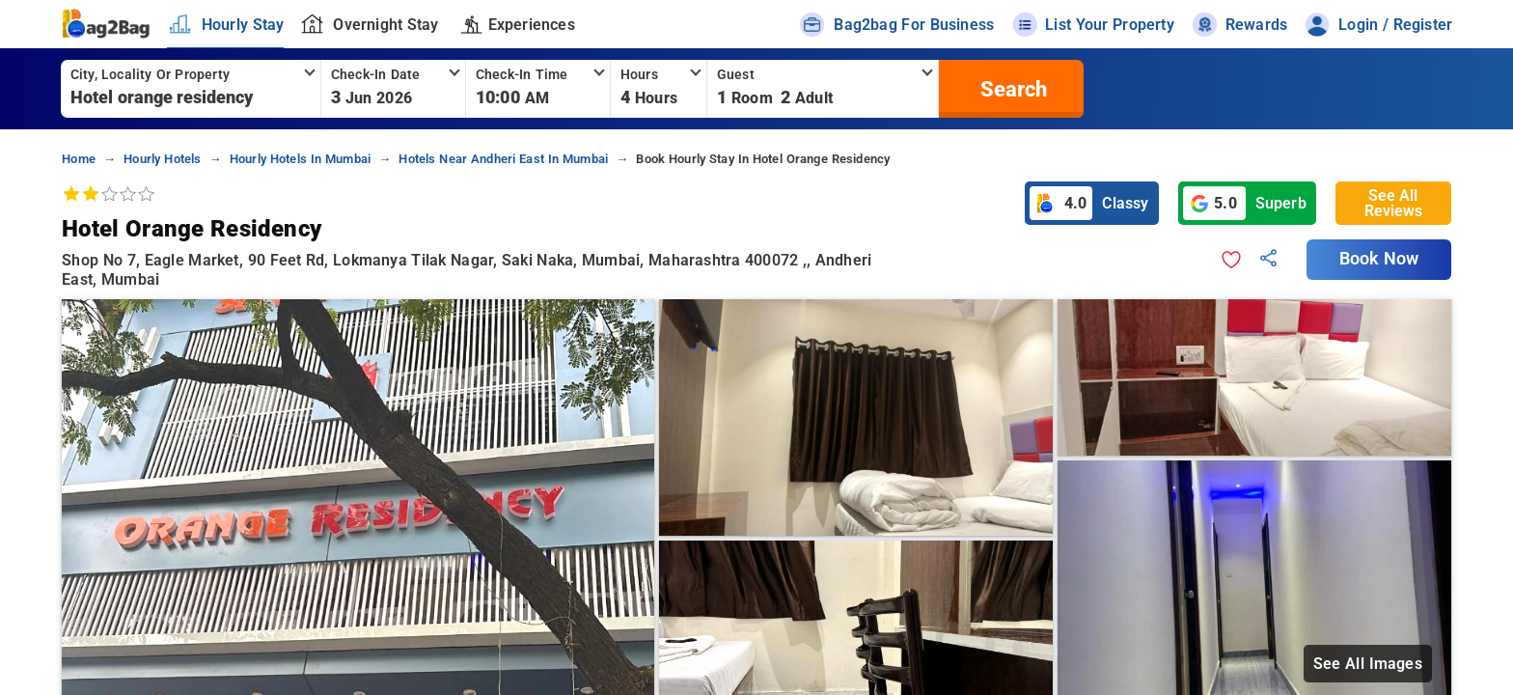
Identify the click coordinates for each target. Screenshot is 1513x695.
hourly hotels (162, 159)
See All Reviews (1393, 203)
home (79, 159)
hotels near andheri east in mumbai (503, 159)
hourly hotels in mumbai (300, 159)
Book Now (1378, 258)
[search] (1011, 89)
